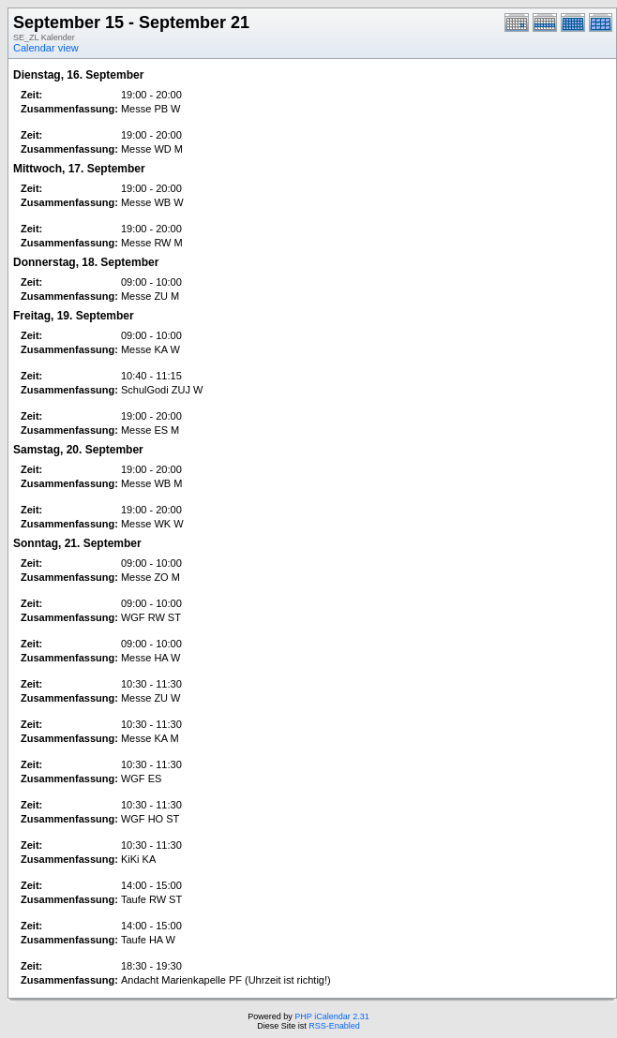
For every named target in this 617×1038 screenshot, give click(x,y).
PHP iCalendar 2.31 (331, 1016)
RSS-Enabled (334, 1026)
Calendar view (46, 47)
